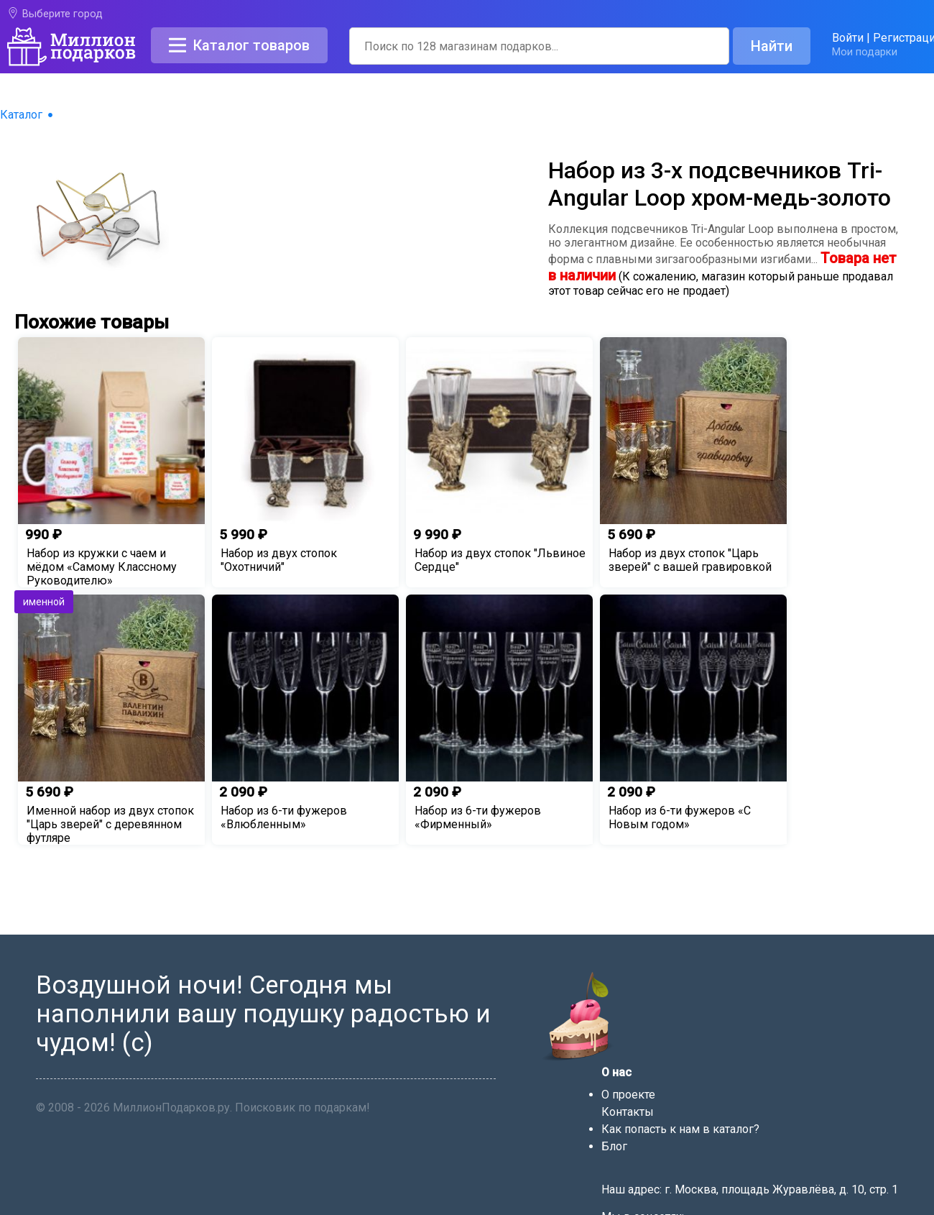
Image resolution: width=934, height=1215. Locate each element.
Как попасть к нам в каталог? (680, 1129)
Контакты (627, 1112)
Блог (614, 1146)
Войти (848, 38)
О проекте (628, 1094)
